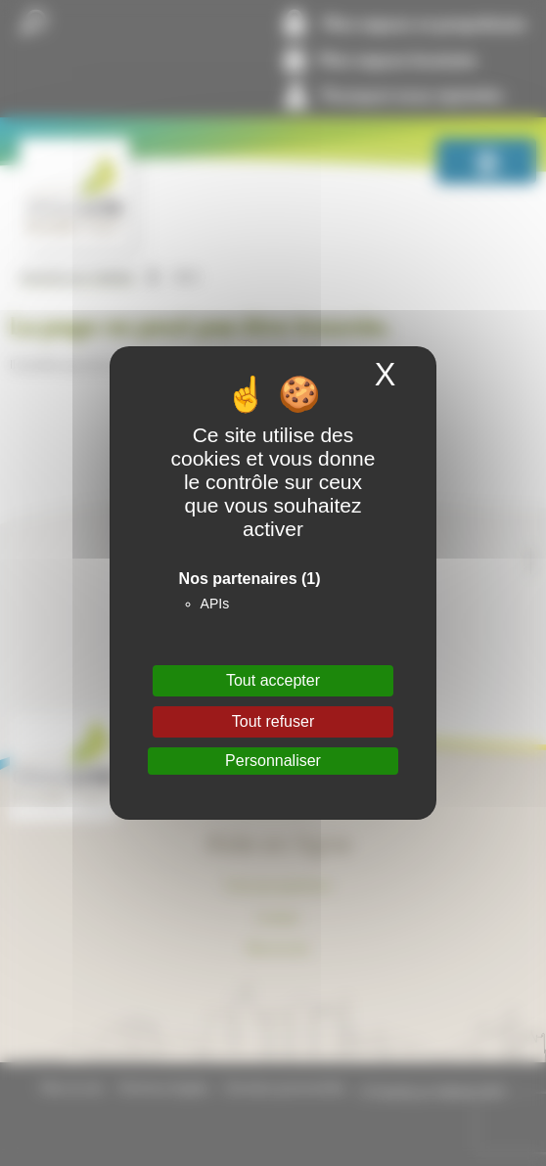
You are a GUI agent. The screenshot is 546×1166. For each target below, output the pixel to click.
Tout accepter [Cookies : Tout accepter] (273, 680)
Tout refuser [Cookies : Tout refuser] (273, 721)
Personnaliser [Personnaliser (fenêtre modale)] (273, 760)
